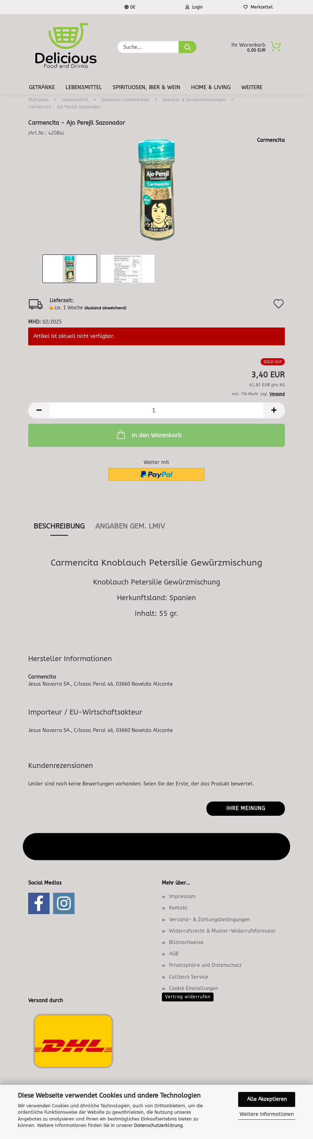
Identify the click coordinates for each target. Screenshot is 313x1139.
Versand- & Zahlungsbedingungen (209, 920)
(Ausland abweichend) (105, 308)
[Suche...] (187, 47)
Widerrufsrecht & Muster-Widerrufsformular (222, 931)
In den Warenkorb (148, 434)
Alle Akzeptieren (267, 1099)
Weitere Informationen (267, 1114)
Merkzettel (258, 7)
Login (194, 7)
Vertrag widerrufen (187, 996)
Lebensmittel (84, 87)
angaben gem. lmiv (130, 526)
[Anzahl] (156, 410)
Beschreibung (59, 526)
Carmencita (271, 140)
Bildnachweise (186, 942)
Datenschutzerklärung (158, 1125)
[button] (39, 410)
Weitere (251, 87)
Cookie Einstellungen (193, 988)
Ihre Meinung (245, 808)
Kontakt (178, 908)
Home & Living (211, 87)
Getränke (42, 87)
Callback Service (188, 977)
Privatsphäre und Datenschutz (205, 965)
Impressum (182, 896)
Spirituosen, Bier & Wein (146, 87)
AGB (174, 954)
